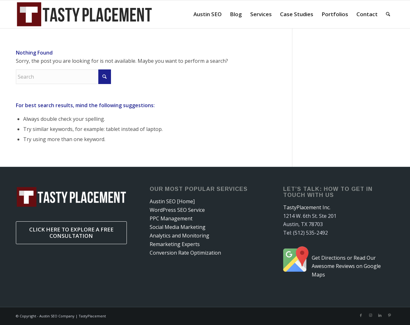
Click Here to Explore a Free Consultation (71, 232)
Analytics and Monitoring (179, 235)
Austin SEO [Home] (172, 201)
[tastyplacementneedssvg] (84, 14)
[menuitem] (207, 14)
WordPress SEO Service (177, 209)
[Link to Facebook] (361, 315)
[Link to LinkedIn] (380, 315)
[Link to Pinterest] (389, 315)
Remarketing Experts (175, 244)
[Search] (388, 14)
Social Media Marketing (177, 227)
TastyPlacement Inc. (306, 207)
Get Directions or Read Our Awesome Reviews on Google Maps (346, 266)
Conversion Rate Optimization (185, 252)
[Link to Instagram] (370, 315)
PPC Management (171, 218)
